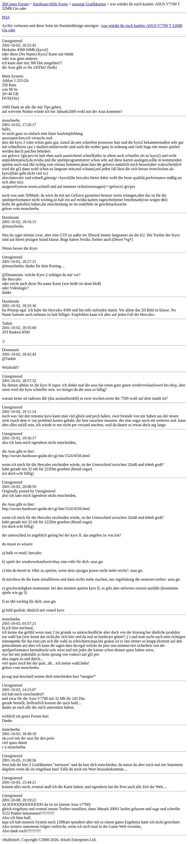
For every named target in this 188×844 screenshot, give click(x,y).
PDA (6, 17)
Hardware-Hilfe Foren (50, 4)
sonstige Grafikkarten (89, 4)
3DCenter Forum (15, 4)
